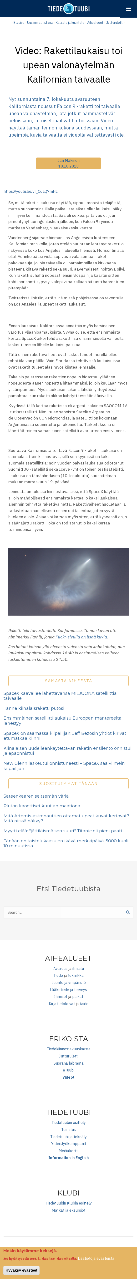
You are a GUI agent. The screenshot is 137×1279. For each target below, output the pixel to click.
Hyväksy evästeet (21, 1273)
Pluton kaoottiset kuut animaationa (42, 806)
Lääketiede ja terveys (68, 989)
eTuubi (68, 1070)
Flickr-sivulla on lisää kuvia (81, 637)
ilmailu (78, 968)
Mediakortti (68, 1150)
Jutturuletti (114, 22)
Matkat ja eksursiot (68, 1210)
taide (84, 1003)
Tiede (58, 975)
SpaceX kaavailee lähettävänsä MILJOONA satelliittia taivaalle (60, 696)
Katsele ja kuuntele (70, 22)
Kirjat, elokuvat (62, 1003)
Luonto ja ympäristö (68, 982)
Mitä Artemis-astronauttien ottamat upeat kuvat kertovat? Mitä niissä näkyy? (66, 818)
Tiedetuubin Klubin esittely (69, 1203)
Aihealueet (95, 22)
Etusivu (19, 22)
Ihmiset (60, 996)
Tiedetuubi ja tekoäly (68, 1136)
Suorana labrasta (69, 1063)
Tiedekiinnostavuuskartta (69, 1049)
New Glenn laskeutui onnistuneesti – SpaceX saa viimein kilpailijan (64, 766)
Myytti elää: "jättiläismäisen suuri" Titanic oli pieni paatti (64, 831)
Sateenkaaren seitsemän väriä (36, 796)
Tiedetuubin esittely (68, 1122)
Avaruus (60, 968)
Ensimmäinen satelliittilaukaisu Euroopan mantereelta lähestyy (63, 721)
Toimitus (68, 1129)
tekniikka (76, 975)
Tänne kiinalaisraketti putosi (34, 708)
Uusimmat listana (40, 22)
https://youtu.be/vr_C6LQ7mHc (31, 191)
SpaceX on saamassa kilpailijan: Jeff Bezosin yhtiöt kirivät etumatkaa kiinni (65, 736)
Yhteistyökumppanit (68, 1143)
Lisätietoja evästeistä (96, 1260)
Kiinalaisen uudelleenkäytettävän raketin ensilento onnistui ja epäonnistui (68, 751)
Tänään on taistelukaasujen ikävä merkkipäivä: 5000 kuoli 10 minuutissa (66, 843)
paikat (77, 996)
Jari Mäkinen (68, 160)
